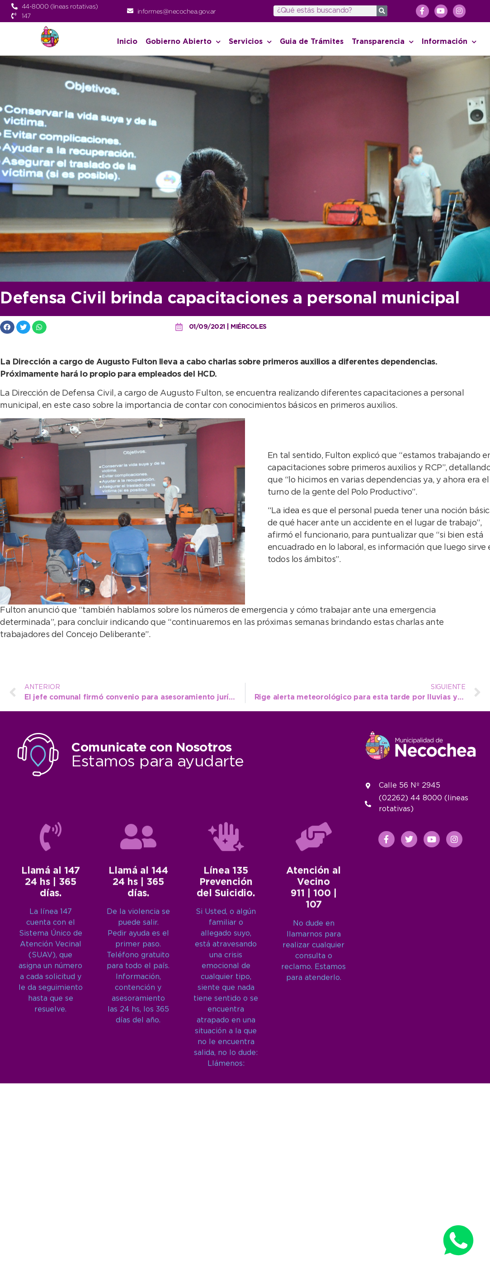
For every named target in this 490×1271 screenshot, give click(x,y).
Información (449, 42)
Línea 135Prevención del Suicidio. (226, 1108)
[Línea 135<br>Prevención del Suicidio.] (226, 1063)
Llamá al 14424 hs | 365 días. (138, 1108)
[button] (7, 327)
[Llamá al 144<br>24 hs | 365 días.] (138, 1063)
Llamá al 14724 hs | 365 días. (50, 1108)
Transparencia (383, 42)
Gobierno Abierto (183, 42)
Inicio (127, 41)
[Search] (382, 10)
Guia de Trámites (312, 41)
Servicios (250, 42)
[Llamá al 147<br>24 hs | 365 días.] (50, 1063)
